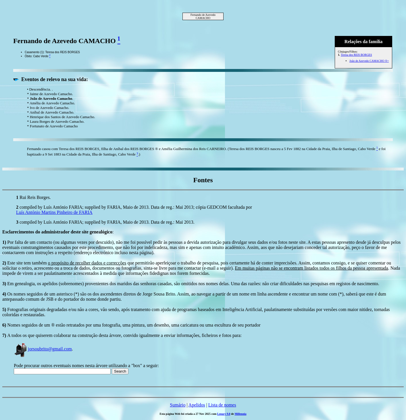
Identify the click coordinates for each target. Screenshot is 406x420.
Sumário (177, 404)
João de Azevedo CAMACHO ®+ (369, 60)
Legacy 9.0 (223, 413)
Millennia (240, 413)
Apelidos (196, 404)
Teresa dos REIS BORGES (356, 54)
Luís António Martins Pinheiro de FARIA (54, 212)
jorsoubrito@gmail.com (43, 348)
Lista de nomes (222, 404)
